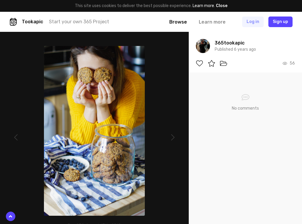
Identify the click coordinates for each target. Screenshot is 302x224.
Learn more (203, 5)
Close (221, 5)
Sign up (280, 21)
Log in (253, 21)
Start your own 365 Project (79, 21)
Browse (178, 22)
